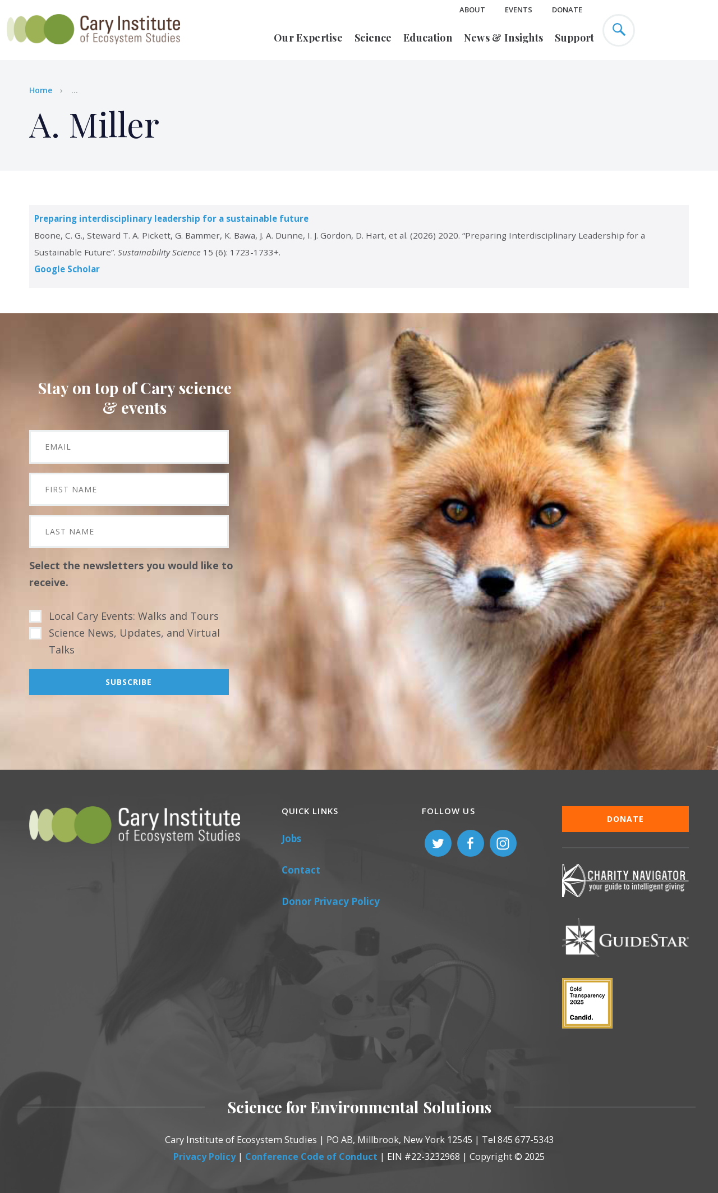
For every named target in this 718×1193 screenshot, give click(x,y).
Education (427, 37)
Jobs (291, 838)
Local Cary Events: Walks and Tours (134, 616)
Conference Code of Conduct (311, 1156)
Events (518, 9)
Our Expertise (308, 37)
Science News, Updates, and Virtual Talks (134, 641)
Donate (567, 9)
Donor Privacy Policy (331, 901)
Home (40, 90)
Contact (301, 869)
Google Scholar (67, 269)
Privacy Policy (204, 1156)
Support (574, 37)
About (472, 9)
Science (373, 37)
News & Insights (504, 37)
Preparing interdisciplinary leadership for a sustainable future (171, 218)
